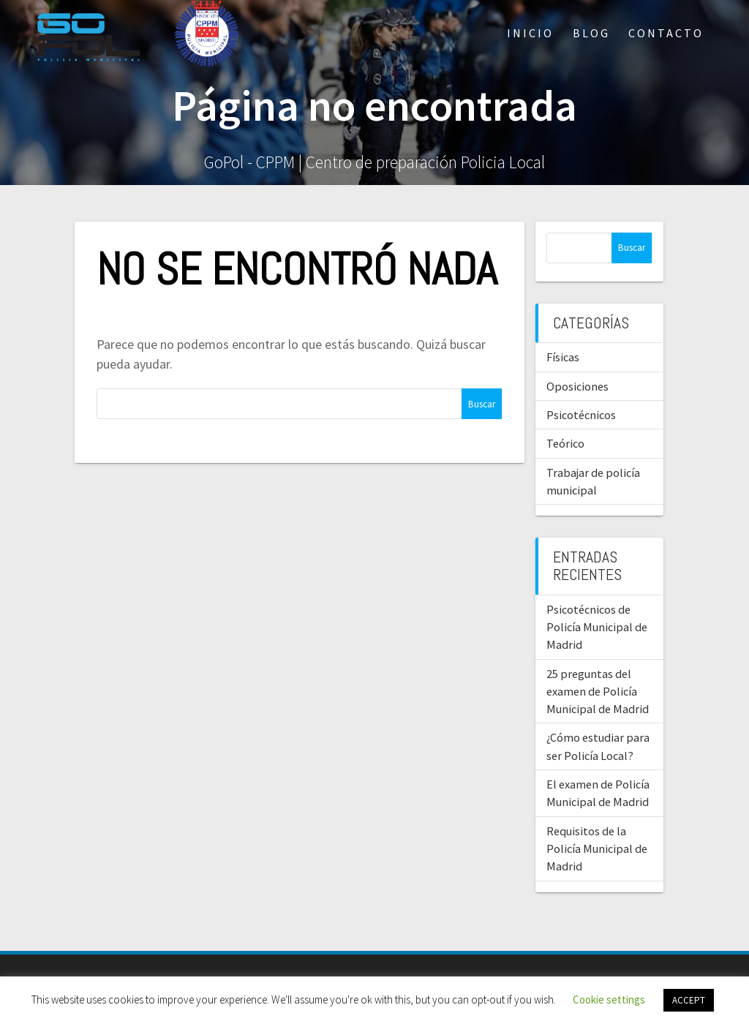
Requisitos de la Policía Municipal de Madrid (596, 849)
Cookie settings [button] (609, 999)
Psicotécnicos (581, 414)
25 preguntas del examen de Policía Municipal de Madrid (597, 691)
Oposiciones (577, 386)
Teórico (565, 443)
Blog (591, 33)
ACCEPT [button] (688, 1000)
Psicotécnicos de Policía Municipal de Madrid (596, 627)
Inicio (530, 33)
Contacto (666, 33)
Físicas (562, 357)
